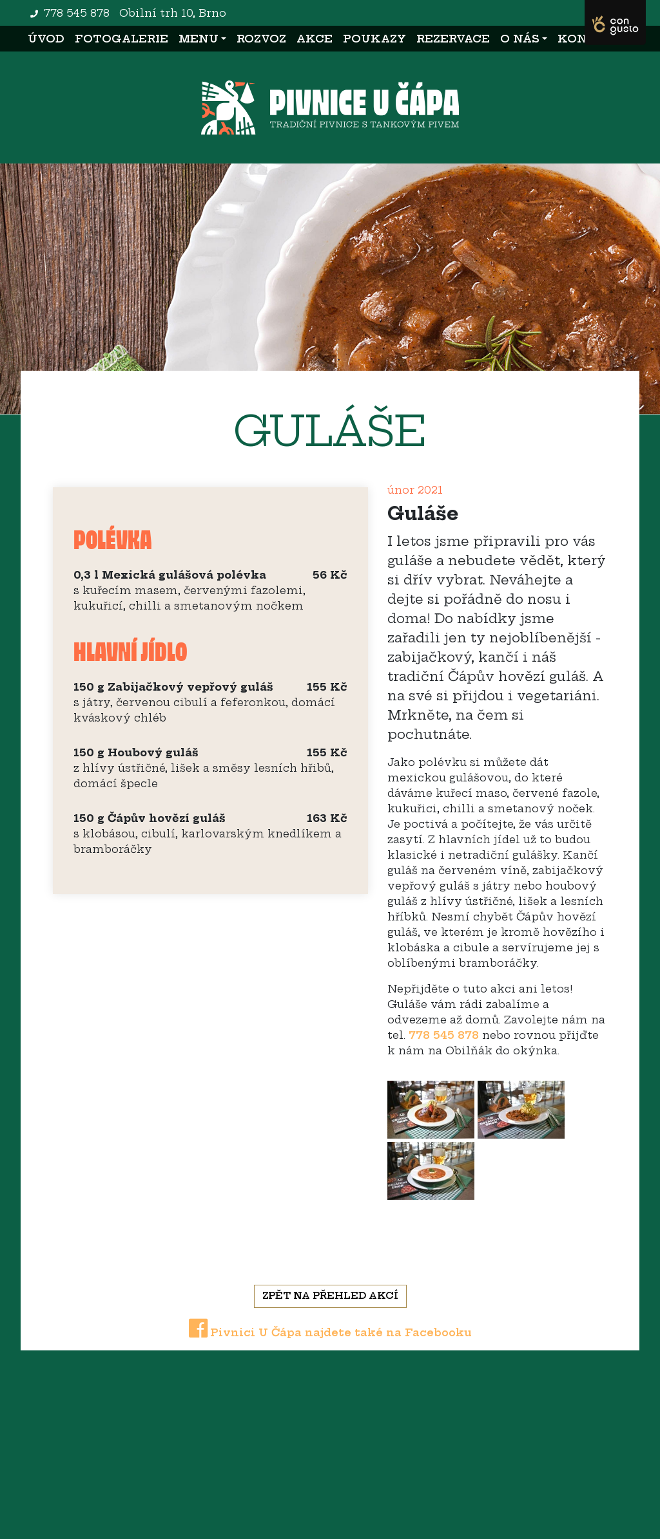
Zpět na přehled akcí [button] (330, 1295)
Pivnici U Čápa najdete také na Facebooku (330, 1332)
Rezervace (453, 38)
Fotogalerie (121, 38)
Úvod (49, 37)
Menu (198, 38)
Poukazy (374, 38)
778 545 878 (77, 12)
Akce (314, 38)
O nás (519, 38)
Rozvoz (261, 38)
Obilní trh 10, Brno (172, 12)
